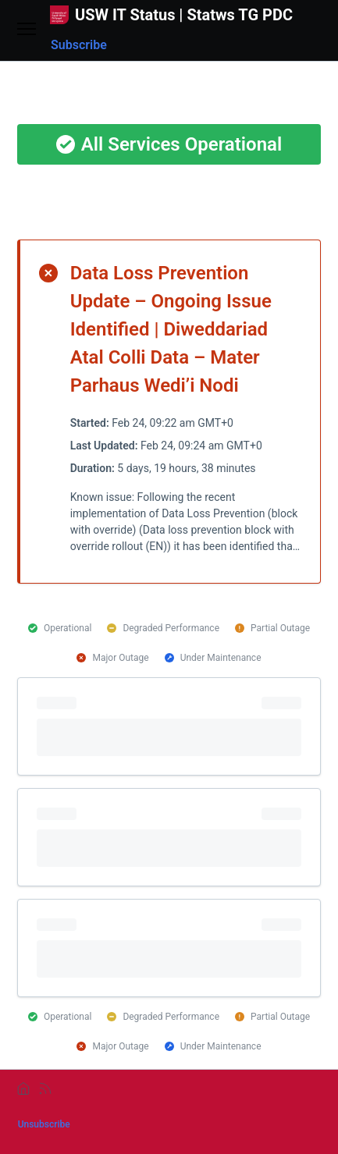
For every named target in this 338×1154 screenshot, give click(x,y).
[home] (23, 1088)
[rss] (45, 1088)
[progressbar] (169, 726)
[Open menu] (26, 30)
